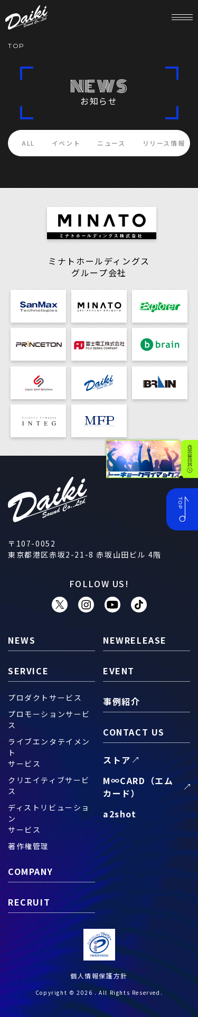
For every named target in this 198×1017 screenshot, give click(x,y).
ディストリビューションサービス (49, 818)
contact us (134, 732)
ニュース (111, 142)
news (21, 640)
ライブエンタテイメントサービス (49, 752)
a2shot (120, 813)
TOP (16, 46)
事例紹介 (121, 701)
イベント (66, 142)
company (30, 871)
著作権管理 (28, 846)
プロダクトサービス (45, 697)
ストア (117, 760)
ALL (28, 142)
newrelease (135, 640)
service (28, 670)
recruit (29, 902)
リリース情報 (164, 142)
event (119, 670)
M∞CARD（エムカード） (138, 786)
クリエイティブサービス (49, 785)
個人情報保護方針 (99, 975)
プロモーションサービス (49, 719)
